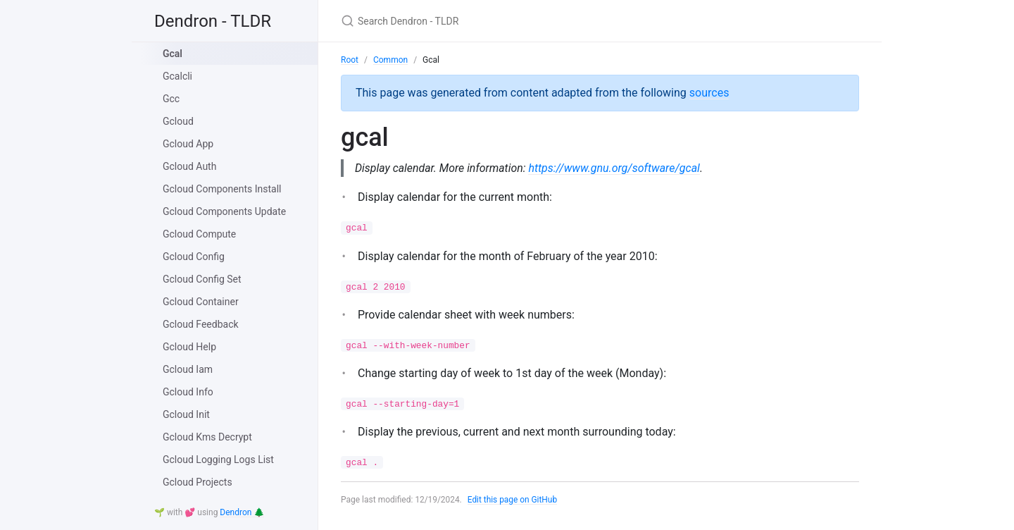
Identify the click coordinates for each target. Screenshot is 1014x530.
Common (390, 60)
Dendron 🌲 (242, 512)
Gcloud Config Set (202, 279)
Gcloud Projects (197, 482)
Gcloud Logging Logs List (218, 459)
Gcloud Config (194, 256)
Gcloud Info (188, 392)
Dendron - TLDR (212, 21)
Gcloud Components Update (224, 211)
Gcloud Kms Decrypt (207, 437)
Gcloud (178, 121)
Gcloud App (188, 143)
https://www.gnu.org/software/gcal (615, 168)
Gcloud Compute (199, 234)
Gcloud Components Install (222, 189)
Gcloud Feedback (201, 324)
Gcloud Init (186, 414)
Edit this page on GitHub (513, 500)
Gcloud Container (201, 301)
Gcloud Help (189, 346)
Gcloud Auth (189, 166)
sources (709, 92)
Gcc (171, 98)
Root (349, 60)
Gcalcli (177, 76)
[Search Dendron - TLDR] (507, 21)
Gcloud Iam (188, 369)
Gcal (172, 53)
